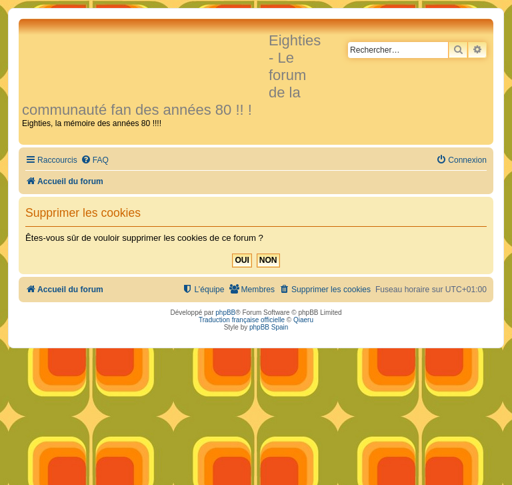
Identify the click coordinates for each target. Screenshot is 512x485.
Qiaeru (303, 320)
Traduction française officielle (242, 320)
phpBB (225, 312)
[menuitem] (95, 160)
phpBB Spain (268, 327)
